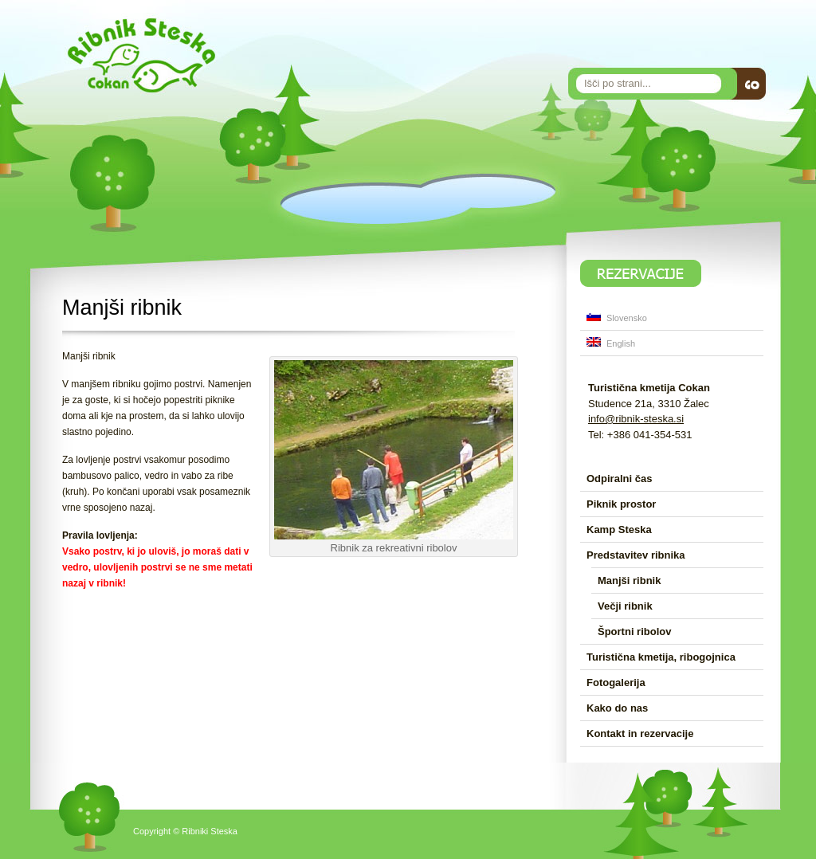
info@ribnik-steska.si (636, 419)
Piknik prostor (621, 504)
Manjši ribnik (629, 580)
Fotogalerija (615, 682)
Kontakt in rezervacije (639, 733)
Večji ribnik (625, 606)
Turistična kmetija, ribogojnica (661, 657)
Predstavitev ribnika (635, 555)
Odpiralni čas (619, 478)
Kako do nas (617, 708)
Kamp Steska (619, 529)
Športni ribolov (634, 631)
